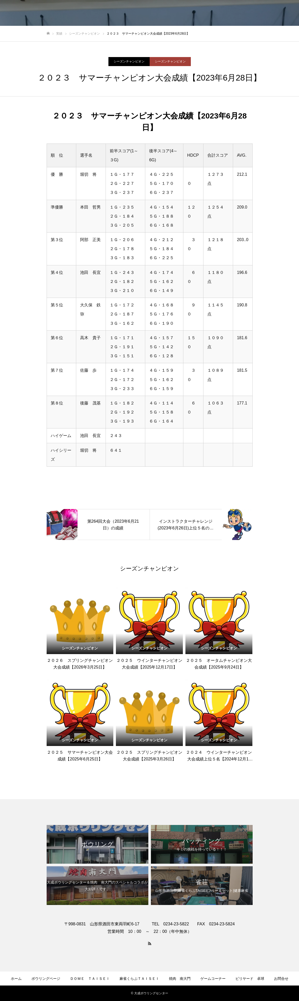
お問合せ (281, 978)
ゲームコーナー (213, 978)
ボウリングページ (45, 978)
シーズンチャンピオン (129, 61)
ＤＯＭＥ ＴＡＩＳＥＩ (90, 978)
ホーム (16, 978)
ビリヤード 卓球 (249, 978)
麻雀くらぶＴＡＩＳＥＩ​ (139, 978)
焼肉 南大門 (180, 978)
